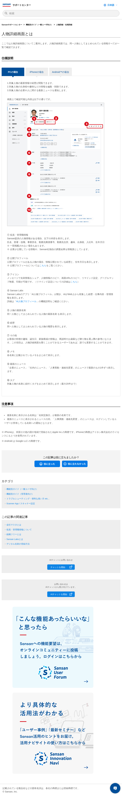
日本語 (110, 5)
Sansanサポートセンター (12, 25)
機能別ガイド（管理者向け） (20, 494)
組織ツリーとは (13, 534)
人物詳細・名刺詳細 (64, 25)
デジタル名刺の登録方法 (18, 544)
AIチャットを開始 (58, 594)
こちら (42, 265)
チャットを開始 (57, 567)
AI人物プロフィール (26, 301)
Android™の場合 (60, 72)
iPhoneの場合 (37, 72)
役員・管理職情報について (19, 529)
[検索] (62, 13)
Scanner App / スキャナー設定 (20, 503)
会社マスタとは (13, 525)
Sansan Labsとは (14, 539)
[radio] (47, 464)
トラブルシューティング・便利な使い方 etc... (28, 498)
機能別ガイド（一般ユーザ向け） (39, 25)
